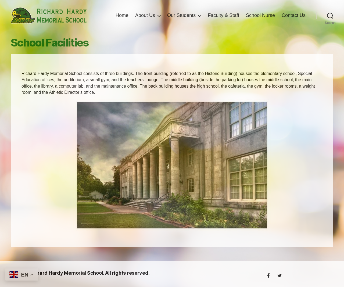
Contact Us (294, 22)
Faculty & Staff (254, 14)
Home (152, 14)
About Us (176, 14)
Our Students (212, 14)
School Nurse (291, 14)
